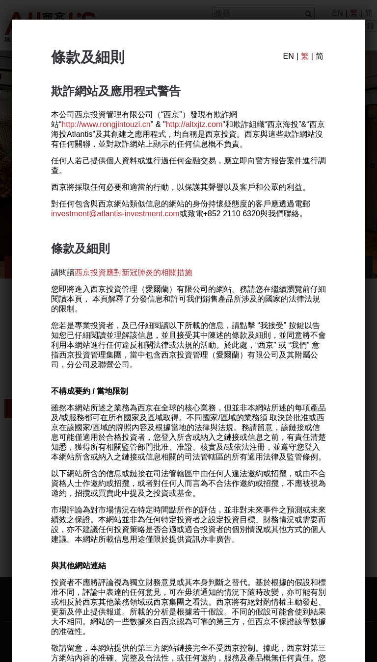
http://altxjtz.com (194, 125)
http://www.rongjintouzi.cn (105, 125)
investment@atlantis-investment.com (115, 214)
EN (288, 56)
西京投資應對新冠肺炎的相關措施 (133, 272)
